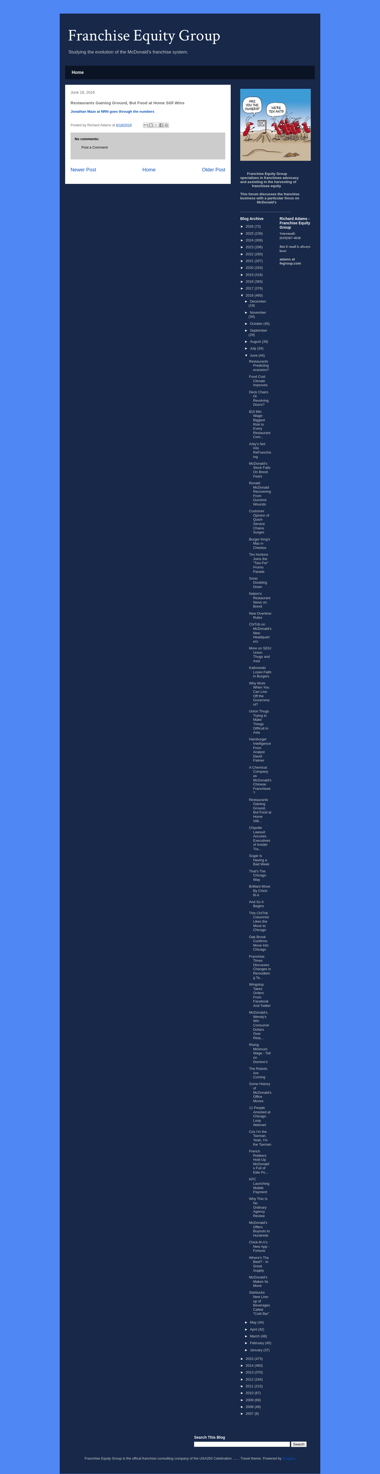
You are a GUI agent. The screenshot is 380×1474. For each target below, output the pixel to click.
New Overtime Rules (260, 615)
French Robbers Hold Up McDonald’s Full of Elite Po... (259, 1161)
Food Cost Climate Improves (258, 381)
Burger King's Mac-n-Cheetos (259, 543)
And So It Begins (256, 904)
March (255, 1336)
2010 (250, 1393)
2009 (250, 1400)
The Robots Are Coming (258, 1073)
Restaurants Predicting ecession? (259, 365)
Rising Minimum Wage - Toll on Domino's (259, 1053)
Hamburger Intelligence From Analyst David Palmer (260, 749)
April (254, 1329)
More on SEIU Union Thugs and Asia (260, 654)
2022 (250, 254)
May (254, 1322)
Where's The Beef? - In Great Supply (259, 1264)
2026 (250, 226)
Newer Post (83, 169)
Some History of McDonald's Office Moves (260, 1092)
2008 (250, 1407)
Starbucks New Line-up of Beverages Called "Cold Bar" (259, 1303)
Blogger (288, 1458)
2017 (250, 288)
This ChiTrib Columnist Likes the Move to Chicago (259, 921)
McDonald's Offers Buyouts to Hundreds (259, 1229)
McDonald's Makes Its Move (258, 1281)
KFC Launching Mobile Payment (259, 1185)
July (253, 348)
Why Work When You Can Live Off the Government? (259, 693)
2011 (250, 1386)
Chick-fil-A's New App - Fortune (259, 1246)
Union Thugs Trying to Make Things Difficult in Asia (259, 721)
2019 (250, 275)
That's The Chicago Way (257, 875)
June (254, 355)
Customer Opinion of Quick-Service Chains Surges (259, 521)
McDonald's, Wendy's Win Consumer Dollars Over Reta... (259, 1025)
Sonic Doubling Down (258, 582)
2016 (250, 295)
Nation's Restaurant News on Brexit (259, 600)
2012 (250, 1379)
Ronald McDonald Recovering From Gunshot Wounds (260, 493)
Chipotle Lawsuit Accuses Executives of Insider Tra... (259, 838)
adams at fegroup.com (290, 261)
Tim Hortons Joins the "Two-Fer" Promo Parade (258, 562)
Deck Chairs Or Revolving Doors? (258, 398)
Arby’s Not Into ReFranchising (260, 450)
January (257, 1350)
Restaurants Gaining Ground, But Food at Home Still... (260, 810)
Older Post (213, 169)
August (256, 342)
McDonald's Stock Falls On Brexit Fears (259, 469)
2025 (250, 233)
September (258, 330)
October (257, 324)
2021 (250, 261)
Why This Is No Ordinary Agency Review (258, 1207)
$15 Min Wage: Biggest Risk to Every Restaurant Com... (259, 424)
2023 (250, 247)
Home (78, 72)
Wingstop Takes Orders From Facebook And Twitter (260, 995)
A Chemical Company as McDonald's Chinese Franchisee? (260, 780)
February (257, 1343)
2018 (250, 281)
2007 (250, 1414)
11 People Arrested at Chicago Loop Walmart (259, 1116)
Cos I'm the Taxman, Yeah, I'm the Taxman (260, 1138)
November (258, 312)
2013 (250, 1372)
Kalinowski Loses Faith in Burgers (260, 672)
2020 (250, 268)
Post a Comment (94, 147)
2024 (250, 240)
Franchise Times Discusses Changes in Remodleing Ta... (260, 967)
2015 (250, 1359)
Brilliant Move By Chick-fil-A (259, 890)
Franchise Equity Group (144, 35)
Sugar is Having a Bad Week (259, 860)
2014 (250, 1365)
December (258, 301)
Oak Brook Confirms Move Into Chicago (258, 943)
